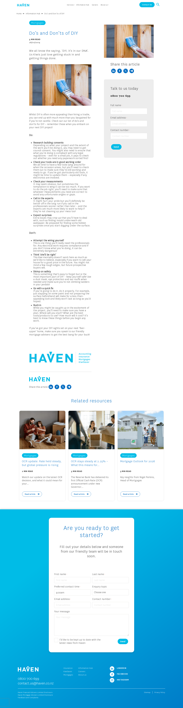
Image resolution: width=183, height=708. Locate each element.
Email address (118, 118)
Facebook (118, 674)
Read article (30, 494)
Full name (116, 105)
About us (82, 675)
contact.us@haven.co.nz (36, 683)
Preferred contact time (67, 586)
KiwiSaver (68, 671)
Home (19, 13)
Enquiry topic (99, 586)
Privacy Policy (159, 692)
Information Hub (33, 13)
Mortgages (68, 675)
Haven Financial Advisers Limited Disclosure (35, 692)
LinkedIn (117, 668)
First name (60, 574)
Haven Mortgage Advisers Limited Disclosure (35, 695)
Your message (62, 611)
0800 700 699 (120, 96)
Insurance (68, 668)
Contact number (120, 130)
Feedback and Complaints (28, 697)
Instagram (118, 679)
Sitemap (147, 692)
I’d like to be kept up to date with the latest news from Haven (79, 641)
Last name (98, 574)
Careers (81, 671)
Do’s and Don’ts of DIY (54, 13)
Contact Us (147, 4)
